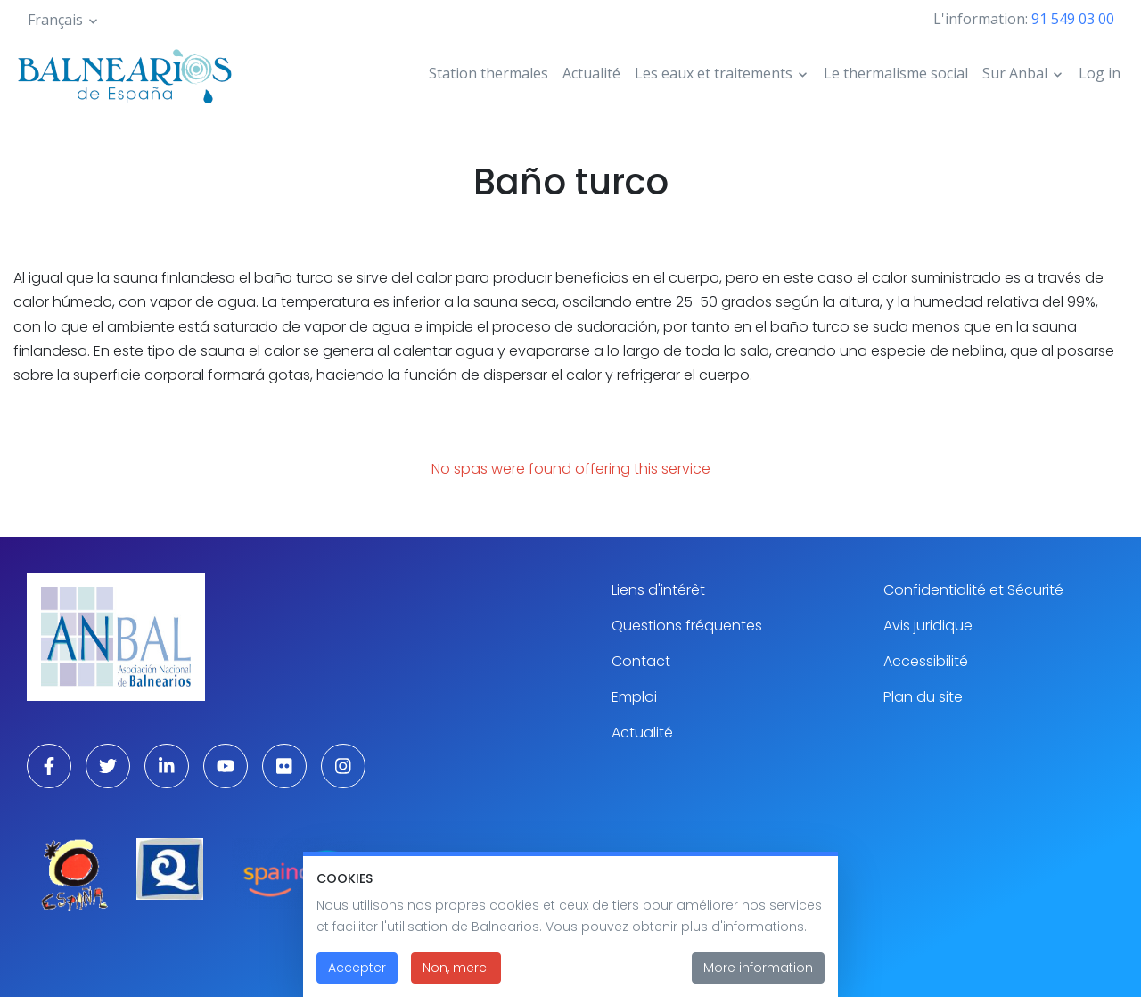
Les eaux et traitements (713, 73)
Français (55, 19)
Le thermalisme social (896, 73)
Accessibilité (925, 661)
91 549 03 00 (1072, 19)
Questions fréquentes (687, 625)
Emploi (634, 697)
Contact (641, 661)
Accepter (357, 980)
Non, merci (456, 980)
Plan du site (923, 697)
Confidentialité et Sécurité (973, 590)
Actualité (591, 73)
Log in (1099, 73)
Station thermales (488, 73)
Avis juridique (928, 625)
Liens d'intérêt (658, 590)
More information (758, 980)
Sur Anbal (1014, 73)
